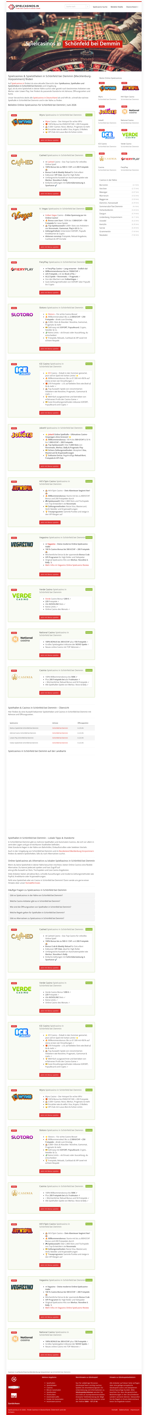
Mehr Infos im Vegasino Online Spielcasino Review (67, 565)
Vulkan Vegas (51, 215)
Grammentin (119, 231)
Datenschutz (124, 1410)
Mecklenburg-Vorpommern (40, 1372)
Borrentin (119, 185)
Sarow (119, 228)
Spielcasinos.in (17, 83)
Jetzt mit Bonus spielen (50, 140)
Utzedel (119, 220)
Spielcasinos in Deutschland (45, 97)
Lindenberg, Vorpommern (119, 217)
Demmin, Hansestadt (119, 203)
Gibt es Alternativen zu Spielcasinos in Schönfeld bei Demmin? (37, 918)
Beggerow (119, 199)
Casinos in (12, 1372)
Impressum (135, 1410)
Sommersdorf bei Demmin (119, 206)
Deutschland (132, 7)
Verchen (119, 188)
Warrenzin (119, 195)
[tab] (51, 895)
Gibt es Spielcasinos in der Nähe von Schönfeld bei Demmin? (36, 895)
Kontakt (115, 1410)
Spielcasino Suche (100, 7)
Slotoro (51, 314)
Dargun (119, 213)
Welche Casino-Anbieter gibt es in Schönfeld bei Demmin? (35, 901)
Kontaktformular (33, 883)
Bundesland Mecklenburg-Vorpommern (76, 851)
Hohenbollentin (119, 210)
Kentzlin (119, 224)
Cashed (50, 162)
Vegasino (51, 544)
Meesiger (119, 192)
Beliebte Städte (117, 7)
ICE (49, 373)
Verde (48, 598)
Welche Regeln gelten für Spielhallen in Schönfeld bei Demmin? (37, 912)
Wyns (47, 121)
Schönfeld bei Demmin (70, 115)
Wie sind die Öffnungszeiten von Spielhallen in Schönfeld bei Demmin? (40, 907)
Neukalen (119, 235)
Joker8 (51, 434)
